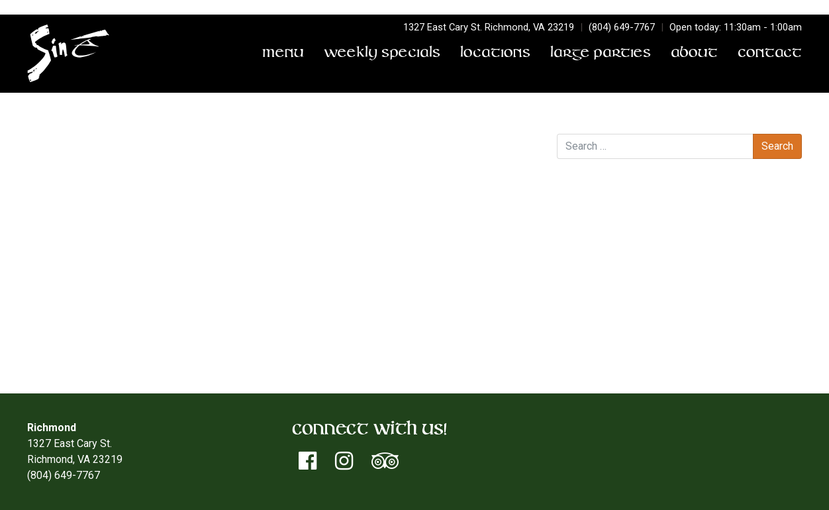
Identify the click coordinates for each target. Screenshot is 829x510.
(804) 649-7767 (622, 27)
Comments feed (620, 338)
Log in (597, 307)
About (694, 53)
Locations (495, 53)
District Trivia (61, 170)
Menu (283, 53)
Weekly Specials (382, 53)
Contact (770, 53)
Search (573, 120)
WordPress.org (618, 354)
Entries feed (611, 323)
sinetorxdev (195, 154)
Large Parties (600, 53)
